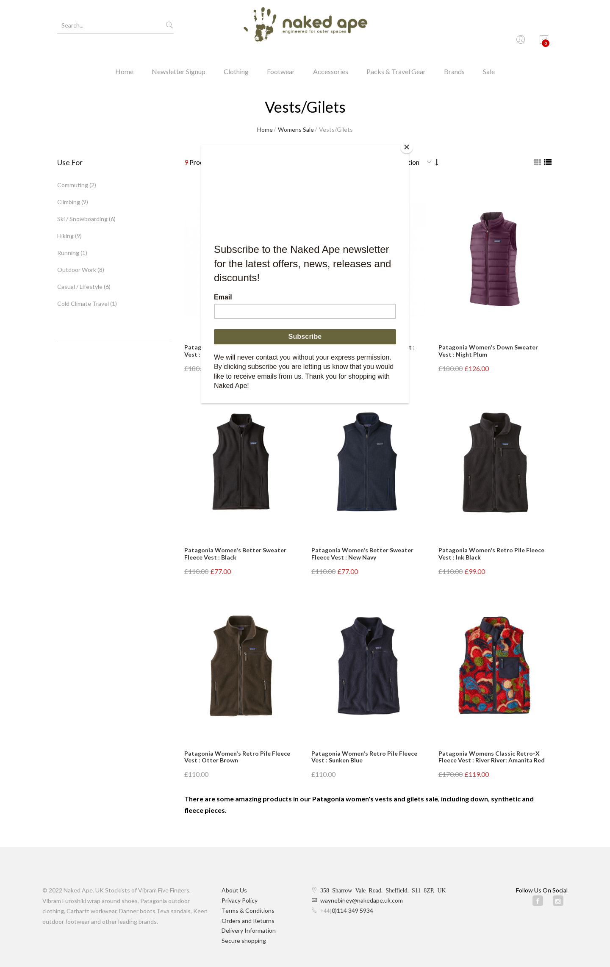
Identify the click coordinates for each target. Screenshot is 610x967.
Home (124, 57)
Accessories (330, 57)
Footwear (281, 57)
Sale (489, 57)
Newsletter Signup (178, 57)
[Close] (406, 147)
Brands (454, 57)
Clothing (236, 57)
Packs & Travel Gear (396, 57)
